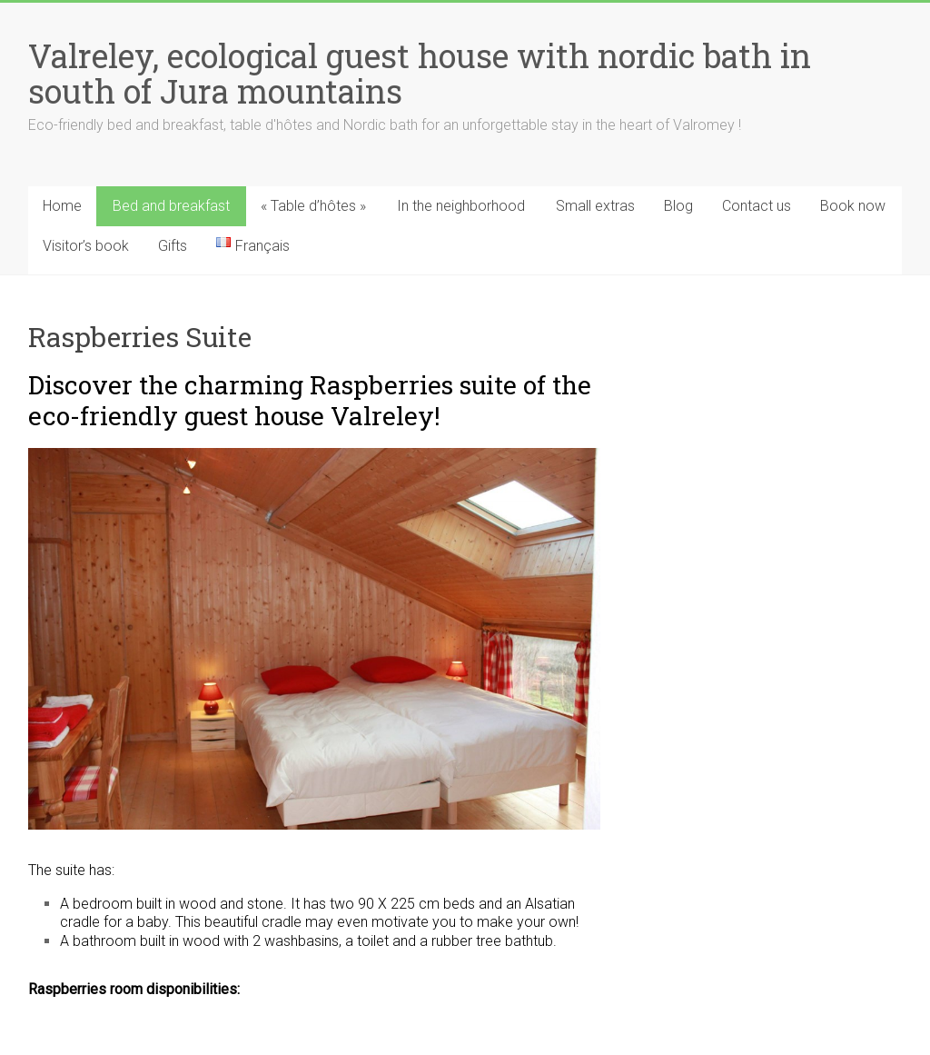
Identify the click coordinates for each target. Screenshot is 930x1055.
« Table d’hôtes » (313, 205)
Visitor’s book (86, 245)
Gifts (172, 245)
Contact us (756, 205)
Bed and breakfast (171, 205)
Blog (678, 205)
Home (62, 205)
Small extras (595, 205)
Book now (852, 205)
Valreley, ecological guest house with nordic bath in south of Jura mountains (419, 73)
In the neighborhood (461, 205)
